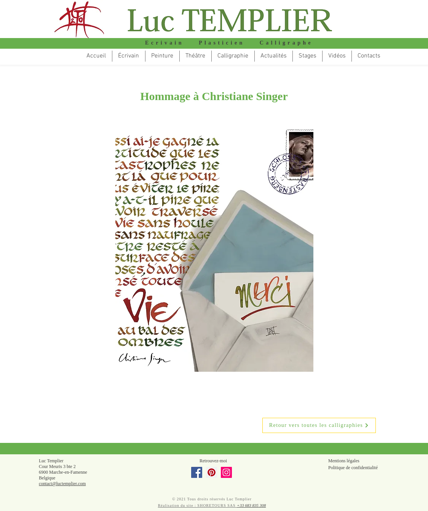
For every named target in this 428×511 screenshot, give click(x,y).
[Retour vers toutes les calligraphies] (319, 425)
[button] (195, 56)
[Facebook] (196, 472)
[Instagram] (226, 472)
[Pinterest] (211, 472)
